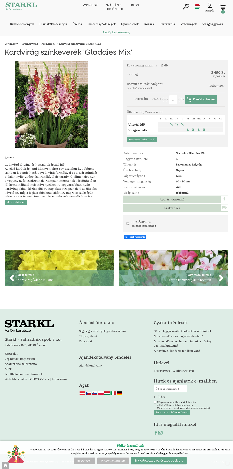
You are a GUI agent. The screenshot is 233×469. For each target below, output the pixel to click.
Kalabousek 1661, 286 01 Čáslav (25, 345)
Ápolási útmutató (172, 199)
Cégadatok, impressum (20, 358)
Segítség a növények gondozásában (102, 331)
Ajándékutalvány (90, 365)
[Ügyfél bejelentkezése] (209, 7)
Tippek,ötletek (88, 336)
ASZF (8, 369)
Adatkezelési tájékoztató (21, 364)
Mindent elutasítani (113, 461)
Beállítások (84, 461)
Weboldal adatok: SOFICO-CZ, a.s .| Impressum (36, 379)
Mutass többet (16, 202)
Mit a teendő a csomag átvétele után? (178, 336)
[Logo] (21, 7)
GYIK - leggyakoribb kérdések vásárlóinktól (182, 331)
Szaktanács (172, 208)
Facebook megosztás (135, 237)
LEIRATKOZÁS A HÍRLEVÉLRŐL (174, 371)
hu (197, 6)
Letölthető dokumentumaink (24, 374)
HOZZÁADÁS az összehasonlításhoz (143, 223)
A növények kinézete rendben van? (177, 350)
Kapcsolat (11, 353)
